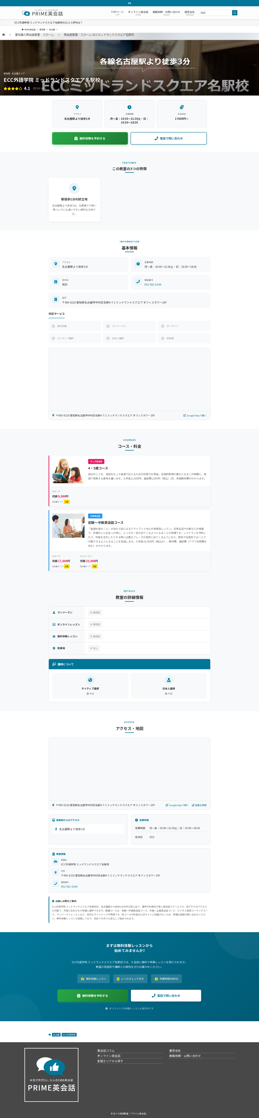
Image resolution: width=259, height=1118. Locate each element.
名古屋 (56, 1034)
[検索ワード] (218, 12)
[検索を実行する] (234, 12)
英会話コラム (109, 1052)
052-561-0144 (152, 284)
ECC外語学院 (69, 1034)
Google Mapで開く (195, 415)
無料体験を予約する (89, 138)
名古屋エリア (61, 502)
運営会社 (178, 1052)
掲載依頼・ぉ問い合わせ (188, 1061)
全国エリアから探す (114, 1069)
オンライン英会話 (112, 1061)
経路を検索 (199, 805)
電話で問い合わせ (169, 138)
